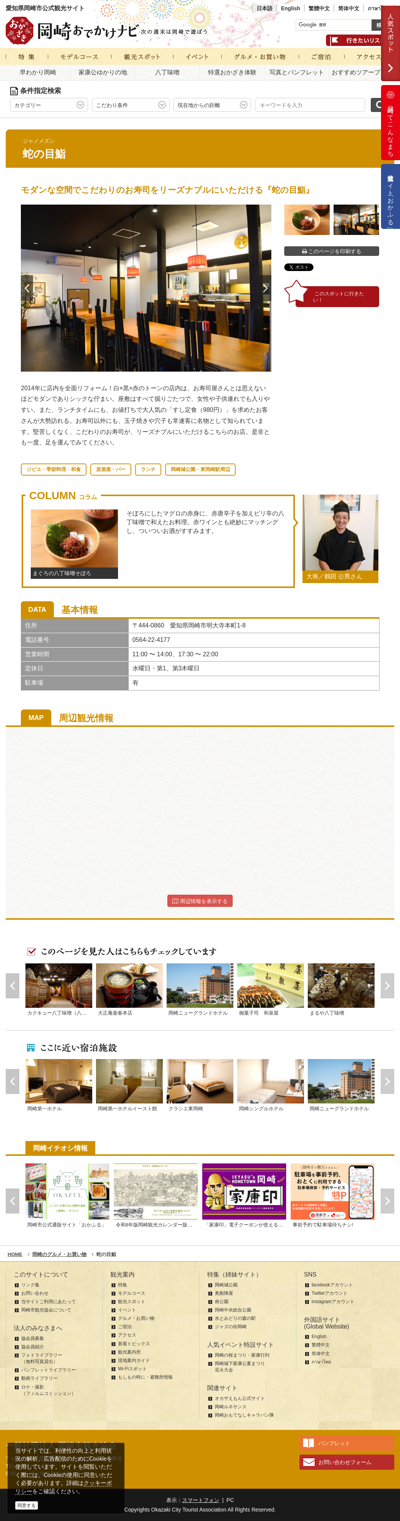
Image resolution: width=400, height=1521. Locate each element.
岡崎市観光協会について (46, 1310)
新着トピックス (134, 1343)
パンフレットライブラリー (48, 1370)
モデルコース (131, 1293)
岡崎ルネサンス (231, 1406)
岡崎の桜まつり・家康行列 (242, 1355)
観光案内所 (129, 1352)
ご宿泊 (125, 1326)
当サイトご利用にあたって (48, 1301)
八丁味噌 (167, 72)
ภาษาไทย (379, 8)
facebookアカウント (332, 1285)
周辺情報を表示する (200, 901)
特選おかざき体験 (232, 72)
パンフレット (334, 1443)
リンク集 (30, 1285)
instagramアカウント (333, 1301)
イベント (127, 1310)
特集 (122, 1285)
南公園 (221, 1301)
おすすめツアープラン (362, 72)
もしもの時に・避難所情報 (145, 1377)
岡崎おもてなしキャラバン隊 (244, 1415)
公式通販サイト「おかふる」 (390, 196)
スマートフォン (200, 1500)
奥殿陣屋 (224, 1293)
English (290, 8)
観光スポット (131, 1301)
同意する (26, 1505)
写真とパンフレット (296, 72)
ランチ (148, 469)
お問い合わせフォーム (345, 1462)
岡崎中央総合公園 (233, 1310)
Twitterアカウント (330, 1293)
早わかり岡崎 (38, 72)
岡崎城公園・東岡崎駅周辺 (200, 469)
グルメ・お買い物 (136, 1318)
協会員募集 (32, 1338)
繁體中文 (319, 8)
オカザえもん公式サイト (240, 1398)
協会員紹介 (32, 1346)
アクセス (127, 1335)
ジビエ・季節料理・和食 (54, 469)
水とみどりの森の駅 (235, 1318)
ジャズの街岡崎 (231, 1326)
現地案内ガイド (134, 1360)
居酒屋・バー (111, 469)
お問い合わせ (35, 1293)
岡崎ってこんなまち (390, 122)
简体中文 (348, 8)
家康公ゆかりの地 (103, 72)
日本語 (264, 8)
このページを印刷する (332, 251)
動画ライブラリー (39, 1378)
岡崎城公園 (226, 1285)
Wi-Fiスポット (132, 1368)
